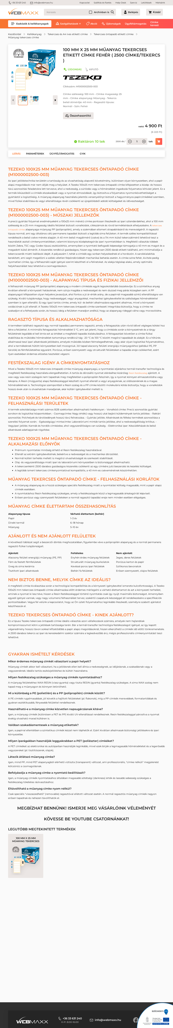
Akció (93, 23)
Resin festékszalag (139, 372)
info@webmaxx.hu (41, 2)
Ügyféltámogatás (135, 23)
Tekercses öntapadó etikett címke (113, 34)
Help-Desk (120, 2)
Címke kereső (154, 24)
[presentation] (55, 100)
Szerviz (133, 2)
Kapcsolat (85, 2)
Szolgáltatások (69, 23)
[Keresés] (86, 12)
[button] (16, 153)
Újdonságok (113, 23)
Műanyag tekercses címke (23, 37)
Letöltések (146, 2)
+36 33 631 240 (17, 2)
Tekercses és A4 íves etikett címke (68, 34)
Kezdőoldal (14, 34)
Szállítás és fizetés (102, 2)
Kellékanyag (34, 34)
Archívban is (113, 12)
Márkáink (160, 2)
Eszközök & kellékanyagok (30, 24)
